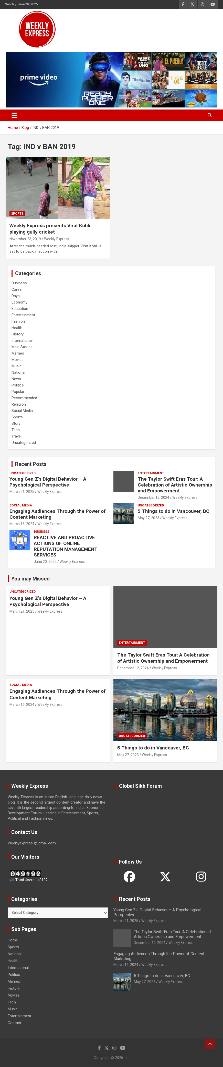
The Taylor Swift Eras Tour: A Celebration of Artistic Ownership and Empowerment (175, 485)
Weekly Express (56, 239)
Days (16, 296)
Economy (19, 302)
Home (13, 940)
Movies (18, 359)
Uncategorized (24, 442)
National (18, 372)
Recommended (24, 398)
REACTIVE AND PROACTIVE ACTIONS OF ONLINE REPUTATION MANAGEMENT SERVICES (66, 546)
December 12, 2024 (153, 497)
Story (16, 423)
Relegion (19, 404)
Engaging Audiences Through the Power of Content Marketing (57, 514)
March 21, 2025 (21, 492)
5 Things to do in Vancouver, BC (173, 511)
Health (17, 327)
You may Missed (30, 579)
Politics (18, 385)
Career (17, 289)
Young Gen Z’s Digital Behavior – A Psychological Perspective (47, 482)
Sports (17, 213)
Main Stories (22, 347)
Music (17, 366)
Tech (16, 430)
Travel (17, 436)
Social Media (22, 410)
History (18, 334)
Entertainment (23, 315)
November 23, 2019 (25, 239)
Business (19, 283)
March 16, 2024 (21, 524)
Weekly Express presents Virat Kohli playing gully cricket (49, 229)
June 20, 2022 (45, 562)
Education (20, 308)
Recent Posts (31, 464)
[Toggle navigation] (14, 115)
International (22, 340)
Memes (18, 353)
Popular (18, 391)
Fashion (18, 321)
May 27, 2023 (148, 518)
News (16, 379)
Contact (14, 1023)
